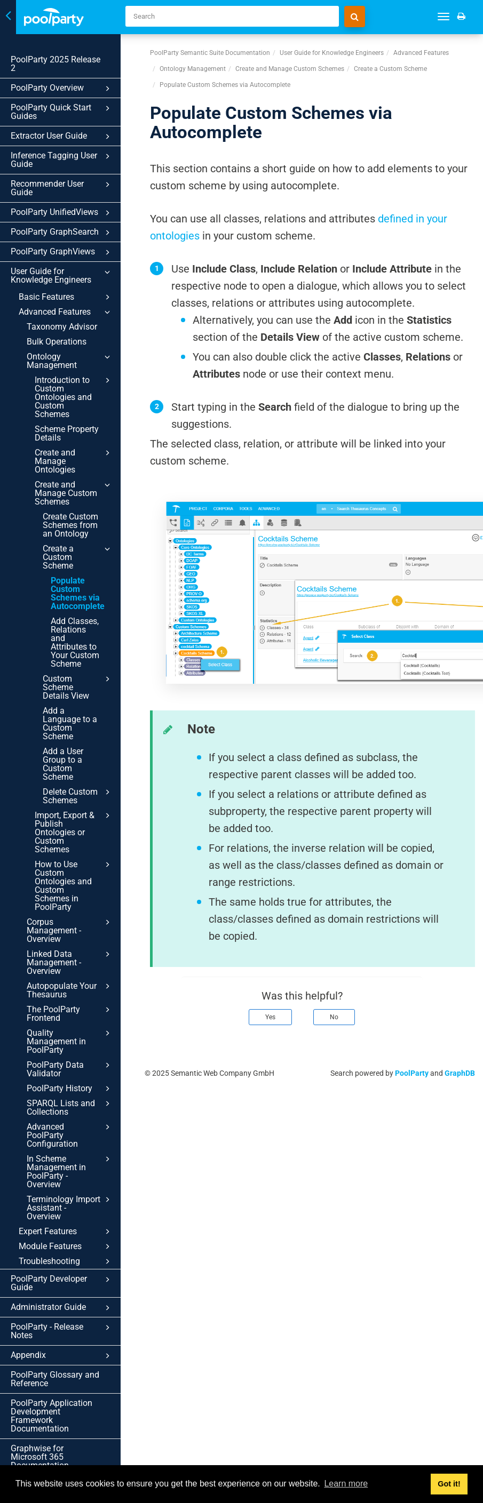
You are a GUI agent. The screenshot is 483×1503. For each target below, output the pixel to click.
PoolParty (412, 1073)
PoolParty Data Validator (70, 1068)
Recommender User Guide (62, 188)
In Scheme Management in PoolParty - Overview (70, 1171)
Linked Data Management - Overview (70, 962)
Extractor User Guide (62, 136)
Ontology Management (70, 360)
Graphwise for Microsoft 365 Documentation (40, 1456)
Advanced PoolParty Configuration (70, 1135)
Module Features (66, 1246)
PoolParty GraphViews (62, 252)
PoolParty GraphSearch (62, 232)
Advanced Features (66, 312)
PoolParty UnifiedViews (62, 213)
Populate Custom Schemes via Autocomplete (78, 593)
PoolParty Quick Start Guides (62, 111)
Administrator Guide (62, 1308)
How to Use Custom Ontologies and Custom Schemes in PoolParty (74, 885)
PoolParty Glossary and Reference (55, 1379)
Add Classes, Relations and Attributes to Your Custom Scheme (75, 642)
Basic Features (66, 297)
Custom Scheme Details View (78, 687)
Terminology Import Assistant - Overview (70, 1207)
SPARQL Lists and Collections (70, 1107)
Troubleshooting (66, 1261)
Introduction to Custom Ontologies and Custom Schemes (74, 396)
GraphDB (460, 1073)
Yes (270, 1017)
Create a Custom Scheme (78, 557)
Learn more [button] (346, 1483)
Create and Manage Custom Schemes (74, 493)
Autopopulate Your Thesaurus (70, 990)
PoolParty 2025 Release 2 (55, 63)
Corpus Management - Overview (70, 930)
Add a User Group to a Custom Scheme (63, 764)
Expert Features (66, 1231)
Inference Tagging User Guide (62, 159)
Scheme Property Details (67, 433)
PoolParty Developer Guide (62, 1283)
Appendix (62, 1356)
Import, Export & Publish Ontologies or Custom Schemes (74, 832)
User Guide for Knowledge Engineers (62, 275)
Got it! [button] (449, 1484)
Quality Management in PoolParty (70, 1041)
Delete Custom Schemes (78, 795)
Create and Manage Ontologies (74, 461)
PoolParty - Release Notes (62, 1331)
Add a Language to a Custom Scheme (70, 723)
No (334, 1017)
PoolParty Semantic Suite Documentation (210, 53)
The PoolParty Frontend (70, 1013)
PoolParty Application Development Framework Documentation (51, 1416)
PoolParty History (70, 1088)
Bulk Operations (56, 342)
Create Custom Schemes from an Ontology (70, 525)
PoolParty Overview (62, 88)
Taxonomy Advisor (62, 327)
